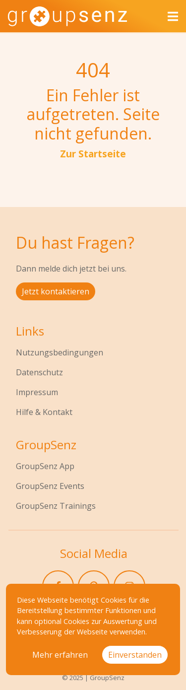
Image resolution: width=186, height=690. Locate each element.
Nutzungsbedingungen (59, 352)
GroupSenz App (45, 466)
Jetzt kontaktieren (55, 291)
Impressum (37, 392)
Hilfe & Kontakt (44, 412)
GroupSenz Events (50, 486)
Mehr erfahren (60, 654)
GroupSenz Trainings (56, 505)
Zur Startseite (93, 153)
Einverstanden (135, 654)
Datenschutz (39, 372)
